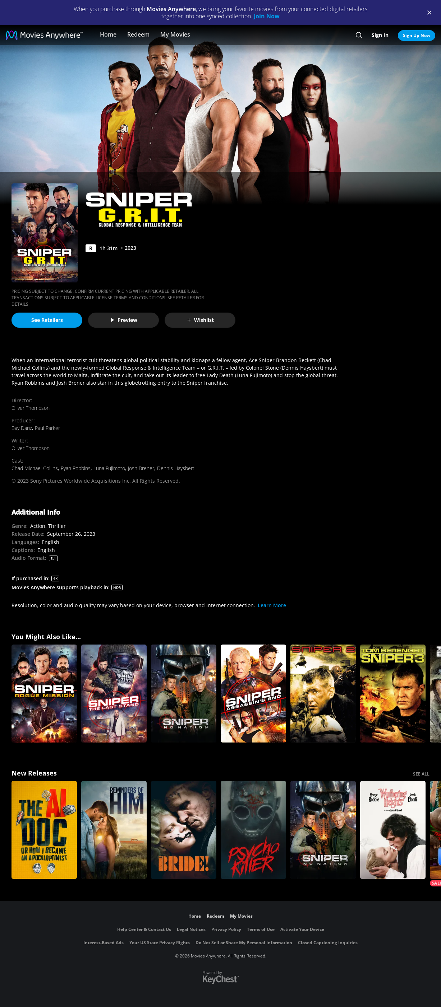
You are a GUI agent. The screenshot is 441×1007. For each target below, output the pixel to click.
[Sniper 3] (393, 694)
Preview (123, 320)
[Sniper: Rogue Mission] (44, 694)
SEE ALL (421, 774)
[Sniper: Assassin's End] (253, 694)
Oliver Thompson (31, 407)
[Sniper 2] (323, 694)
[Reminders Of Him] (114, 830)
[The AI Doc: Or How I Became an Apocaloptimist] (44, 830)
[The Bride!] (183, 830)
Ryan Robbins (76, 468)
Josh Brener (141, 468)
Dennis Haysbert (175, 468)
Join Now (267, 16)
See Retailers (47, 320)
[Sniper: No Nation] (183, 694)
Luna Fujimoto (109, 468)
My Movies (175, 34)
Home (108, 34)
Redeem (138, 34)
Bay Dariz (22, 428)
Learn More (272, 605)
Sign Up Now (416, 35)
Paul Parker (47, 428)
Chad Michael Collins (35, 468)
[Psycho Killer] (253, 830)
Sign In (380, 35)
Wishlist (200, 320)
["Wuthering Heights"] (393, 830)
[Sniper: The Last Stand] (114, 694)
